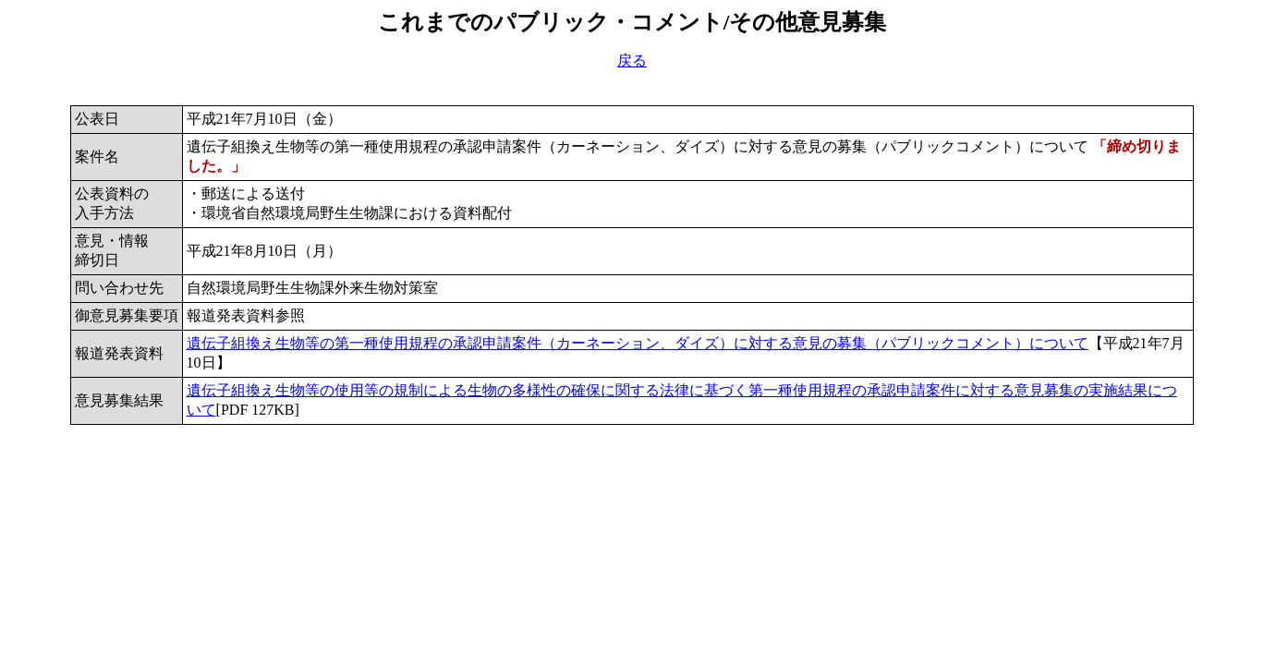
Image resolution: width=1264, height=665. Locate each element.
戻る (632, 60)
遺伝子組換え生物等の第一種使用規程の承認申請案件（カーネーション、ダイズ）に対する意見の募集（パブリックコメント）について (637, 343)
